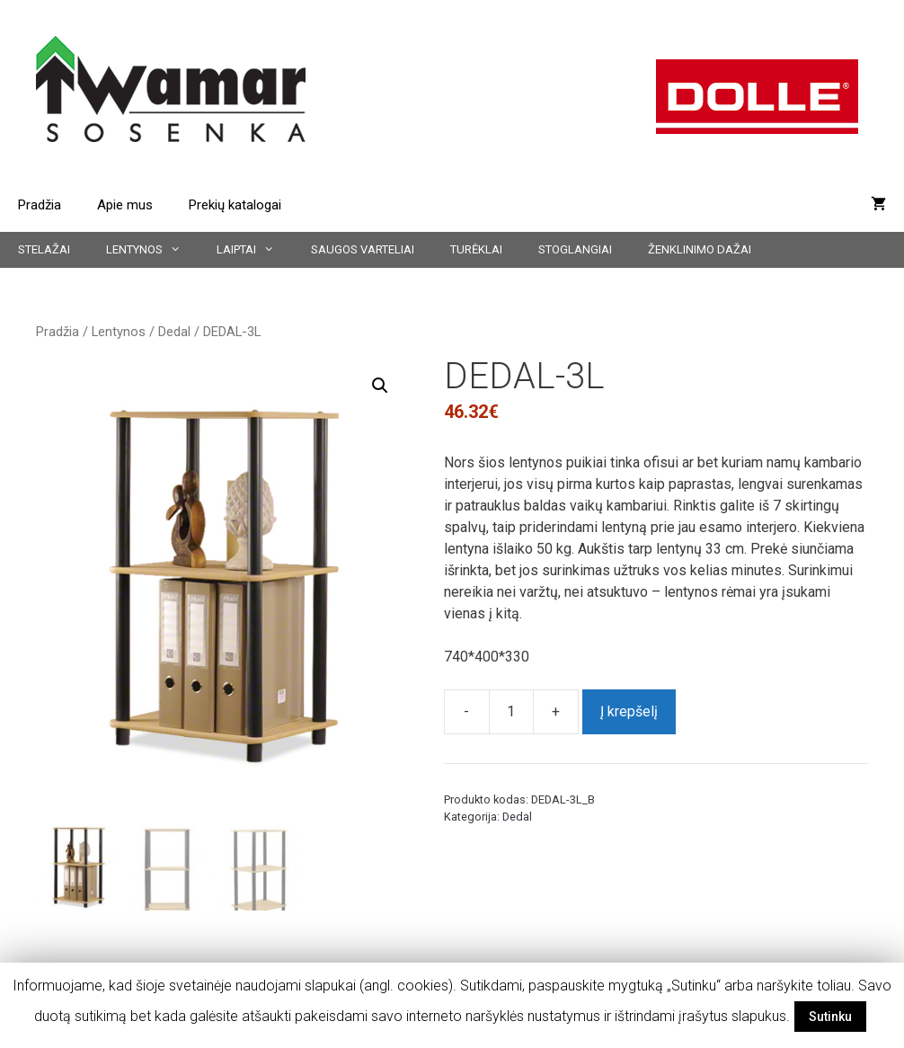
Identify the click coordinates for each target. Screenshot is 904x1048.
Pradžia (39, 205)
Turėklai (476, 249)
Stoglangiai (575, 249)
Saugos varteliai (362, 249)
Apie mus (125, 205)
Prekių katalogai (235, 205)
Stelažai (44, 249)
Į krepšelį (629, 711)
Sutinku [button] (830, 1016)
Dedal (174, 332)
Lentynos (152, 250)
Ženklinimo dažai (699, 249)
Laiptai (254, 250)
